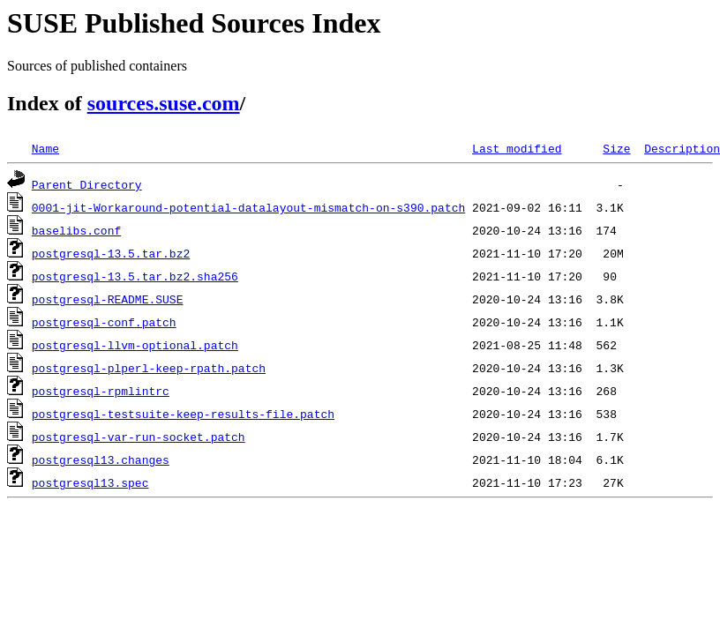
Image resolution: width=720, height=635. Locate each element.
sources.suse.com (163, 103)
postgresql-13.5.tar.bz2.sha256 (135, 276)
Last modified (516, 148)
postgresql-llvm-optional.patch (135, 345)
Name (45, 148)
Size (616, 148)
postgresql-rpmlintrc (100, 391)
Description (682, 148)
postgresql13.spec (90, 482)
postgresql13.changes (100, 459)
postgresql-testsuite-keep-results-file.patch (183, 414)
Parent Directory (87, 184)
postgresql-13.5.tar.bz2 (111, 253)
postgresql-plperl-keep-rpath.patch (149, 368)
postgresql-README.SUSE (108, 299)
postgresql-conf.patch (104, 322)
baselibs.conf (76, 230)
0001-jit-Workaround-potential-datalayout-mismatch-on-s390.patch (248, 207)
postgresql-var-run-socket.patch (138, 436)
